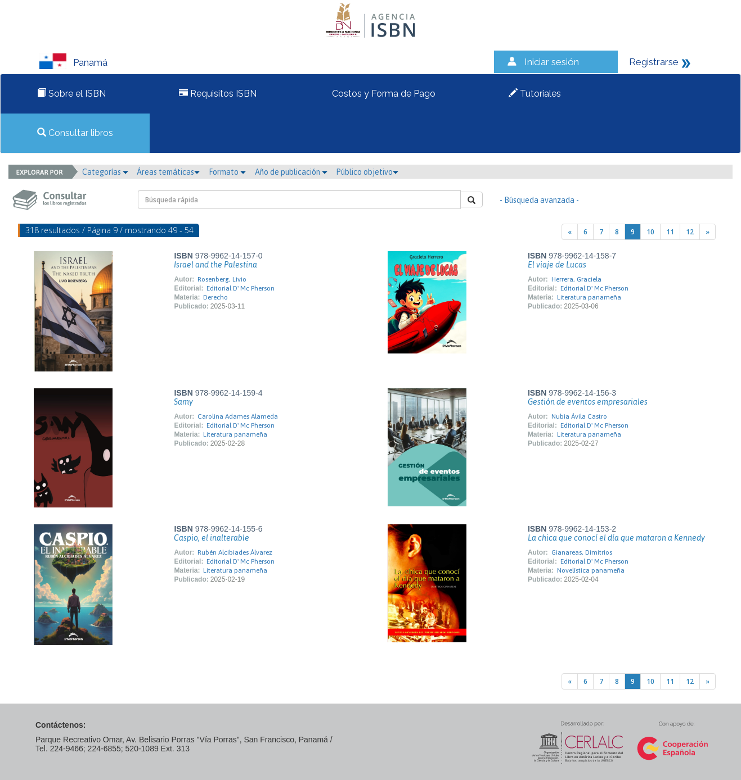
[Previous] (570, 232)
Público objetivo (367, 171)
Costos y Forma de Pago (382, 93)
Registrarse (654, 61)
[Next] (707, 232)
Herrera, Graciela (576, 279)
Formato (227, 171)
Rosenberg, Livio (221, 279)
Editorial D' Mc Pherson (240, 288)
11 (670, 232)
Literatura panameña (589, 297)
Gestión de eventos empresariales (588, 401)
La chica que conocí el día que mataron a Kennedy (616, 537)
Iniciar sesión (551, 61)
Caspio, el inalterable (211, 537)
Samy (183, 401)
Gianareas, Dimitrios (581, 552)
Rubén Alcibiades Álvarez (234, 552)
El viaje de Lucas (557, 264)
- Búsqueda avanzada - (539, 200)
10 (650, 232)
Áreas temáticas (168, 171)
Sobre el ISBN (71, 93)
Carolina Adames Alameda (237, 416)
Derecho (215, 297)
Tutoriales (535, 93)
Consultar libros (75, 133)
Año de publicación (291, 171)
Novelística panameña (591, 570)
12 (690, 232)
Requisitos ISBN (218, 93)
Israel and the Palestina (215, 264)
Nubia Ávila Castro (579, 416)
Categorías (105, 171)
